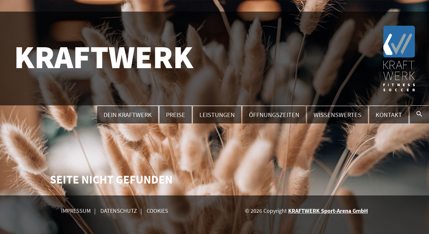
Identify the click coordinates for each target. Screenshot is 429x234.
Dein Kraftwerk (128, 115)
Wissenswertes (337, 115)
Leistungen (217, 115)
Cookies (157, 210)
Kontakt (389, 115)
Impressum (76, 210)
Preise (175, 115)
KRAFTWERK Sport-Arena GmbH (328, 210)
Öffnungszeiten (274, 115)
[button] (419, 114)
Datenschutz (118, 210)
